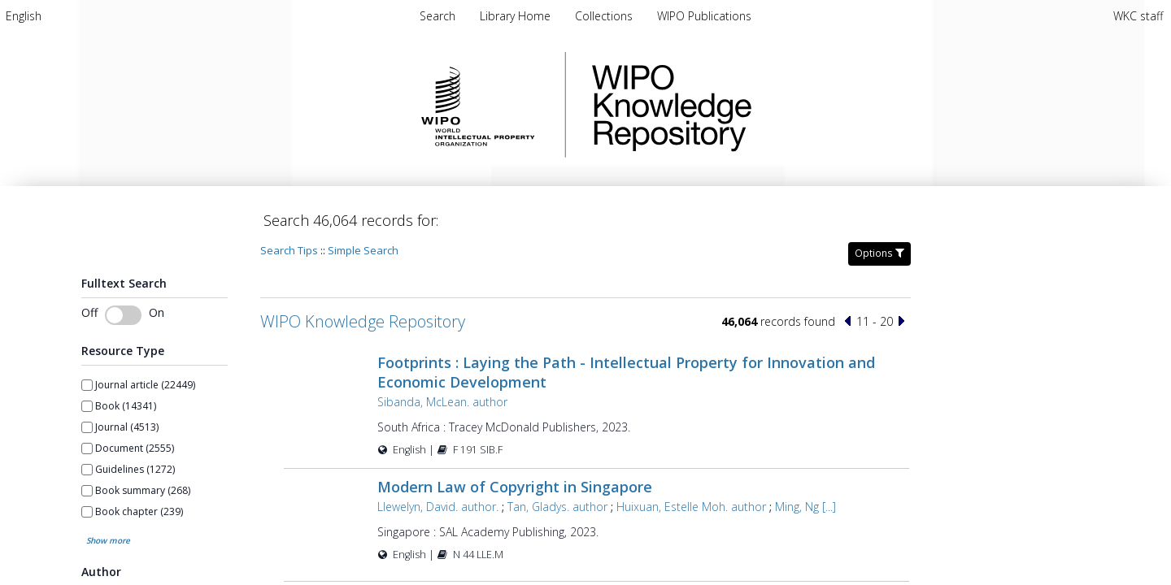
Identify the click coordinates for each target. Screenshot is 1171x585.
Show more (108, 540)
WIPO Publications (704, 16)
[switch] (123, 315)
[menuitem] (23, 15)
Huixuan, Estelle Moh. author (691, 506)
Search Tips (289, 250)
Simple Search (363, 250)
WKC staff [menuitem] (1138, 16)
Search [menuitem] (437, 16)
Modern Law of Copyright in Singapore (514, 486)
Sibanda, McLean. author (442, 402)
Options (879, 253)
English (23, 16)
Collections (605, 16)
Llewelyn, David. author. (437, 506)
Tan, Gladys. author (557, 506)
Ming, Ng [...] (805, 506)
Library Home (517, 16)
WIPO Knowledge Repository (738, 105)
